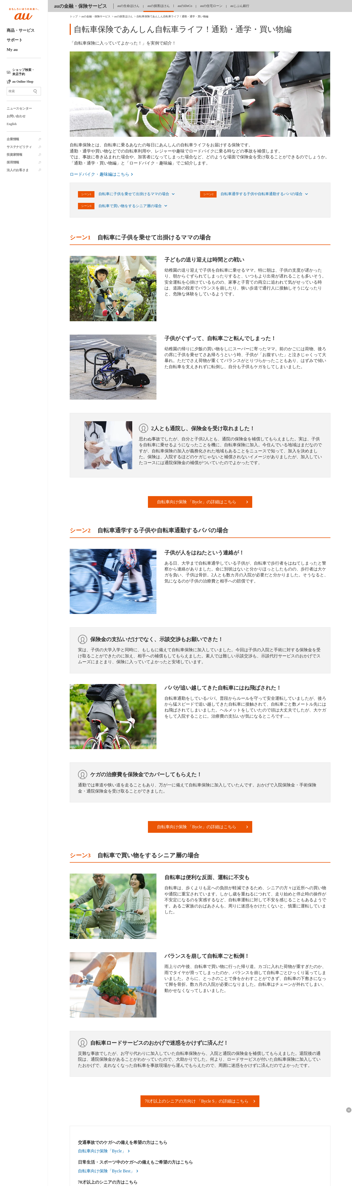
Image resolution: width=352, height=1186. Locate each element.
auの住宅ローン (211, 6)
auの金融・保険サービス (80, 6)
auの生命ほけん (128, 6)
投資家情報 (14, 154)
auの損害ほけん (158, 6)
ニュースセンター (19, 108)
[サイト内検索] (24, 91)
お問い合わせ (16, 116)
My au (12, 49)
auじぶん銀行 (239, 6)
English (11, 124)
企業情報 (13, 139)
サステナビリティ (19, 147)
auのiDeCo (185, 6)
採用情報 (13, 162)
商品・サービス (21, 30)
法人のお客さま (18, 170)
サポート (15, 40)
